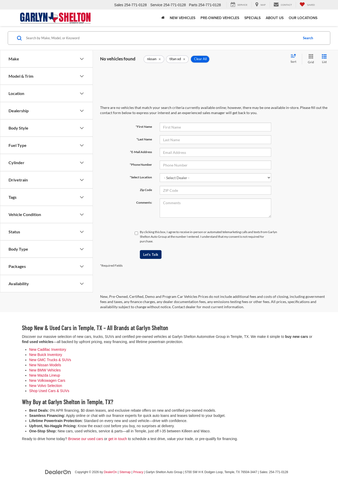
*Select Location (141, 177)
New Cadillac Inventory (47, 349)
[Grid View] (310, 59)
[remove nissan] (153, 59)
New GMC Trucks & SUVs (50, 360)
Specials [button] (252, 17)
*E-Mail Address (141, 152)
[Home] (163, 18)
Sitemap (125, 472)
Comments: (144, 202)
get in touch (117, 439)
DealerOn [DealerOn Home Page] (110, 472)
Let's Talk (150, 254)
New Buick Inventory (45, 355)
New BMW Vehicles (45, 370)
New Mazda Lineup (44, 375)
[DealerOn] (58, 472)
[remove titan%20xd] (177, 59)
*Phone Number (141, 164)
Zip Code (146, 190)
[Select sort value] (295, 59)
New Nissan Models (45, 365)
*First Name (144, 127)
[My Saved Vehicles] (307, 5)
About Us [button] (275, 17)
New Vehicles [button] (182, 17)
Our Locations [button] (303, 17)
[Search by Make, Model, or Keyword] (162, 38)
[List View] (324, 59)
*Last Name (144, 139)
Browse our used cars (85, 439)
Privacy (138, 472)
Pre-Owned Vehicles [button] (219, 17)
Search (308, 38)
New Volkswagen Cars (47, 380)
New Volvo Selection (45, 386)
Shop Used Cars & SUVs (49, 391)
